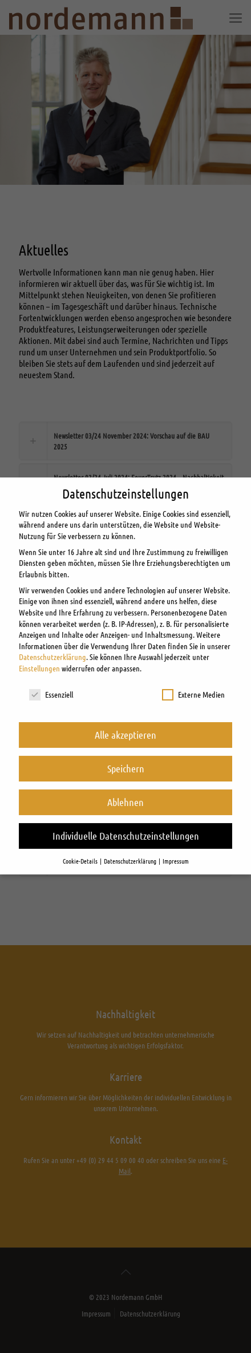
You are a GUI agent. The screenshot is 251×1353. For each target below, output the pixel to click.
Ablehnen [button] (125, 789)
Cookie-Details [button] (81, 847)
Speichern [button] (125, 755)
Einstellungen (39, 655)
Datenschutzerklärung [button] (130, 847)
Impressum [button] (176, 847)
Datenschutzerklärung (52, 644)
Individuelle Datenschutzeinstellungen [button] (125, 822)
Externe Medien (193, 681)
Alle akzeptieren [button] (125, 721)
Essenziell (51, 681)
